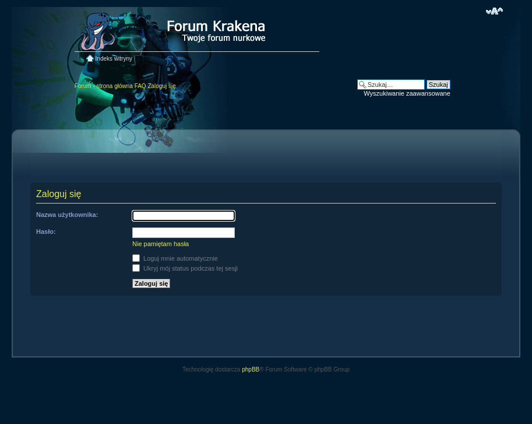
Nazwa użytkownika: (67, 214)
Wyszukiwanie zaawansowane (407, 93)
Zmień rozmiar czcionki (494, 11)
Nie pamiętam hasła (160, 243)
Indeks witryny (114, 58)
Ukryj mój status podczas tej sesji (185, 268)
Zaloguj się (161, 86)
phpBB (250, 369)
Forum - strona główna (104, 86)
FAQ (140, 86)
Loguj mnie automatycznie (175, 258)
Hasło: (46, 231)
